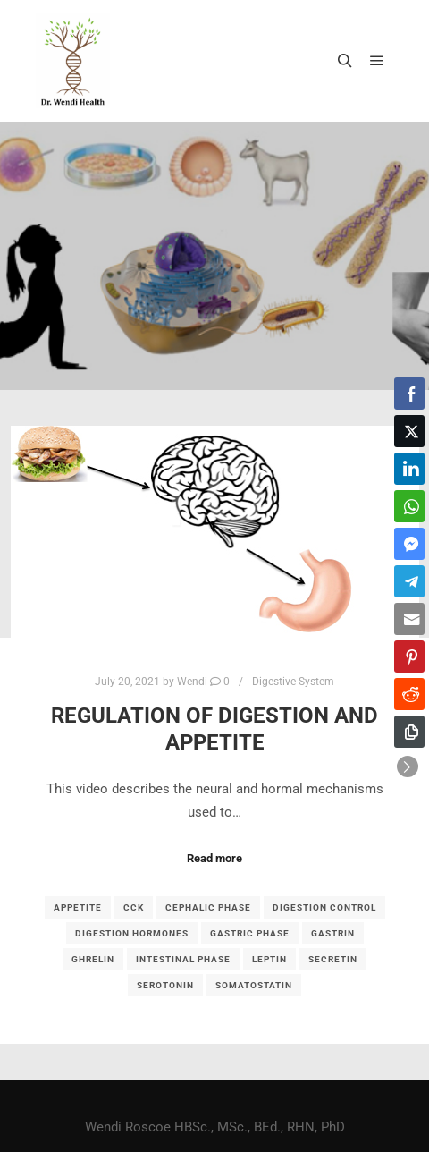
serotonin (165, 985)
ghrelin (93, 959)
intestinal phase (183, 959)
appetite (78, 907)
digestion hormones (132, 933)
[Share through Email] (409, 619)
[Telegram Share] (409, 581)
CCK (133, 907)
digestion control (324, 907)
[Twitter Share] (409, 431)
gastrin (333, 933)
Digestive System (293, 681)
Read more (214, 858)
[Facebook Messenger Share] (409, 544)
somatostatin (253, 985)
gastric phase (250, 933)
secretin (333, 959)
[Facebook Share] (409, 393)
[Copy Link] (409, 732)
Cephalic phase (208, 907)
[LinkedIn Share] (409, 469)
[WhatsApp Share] (409, 506)
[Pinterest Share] (409, 656)
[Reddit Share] (409, 694)
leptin (269, 959)
